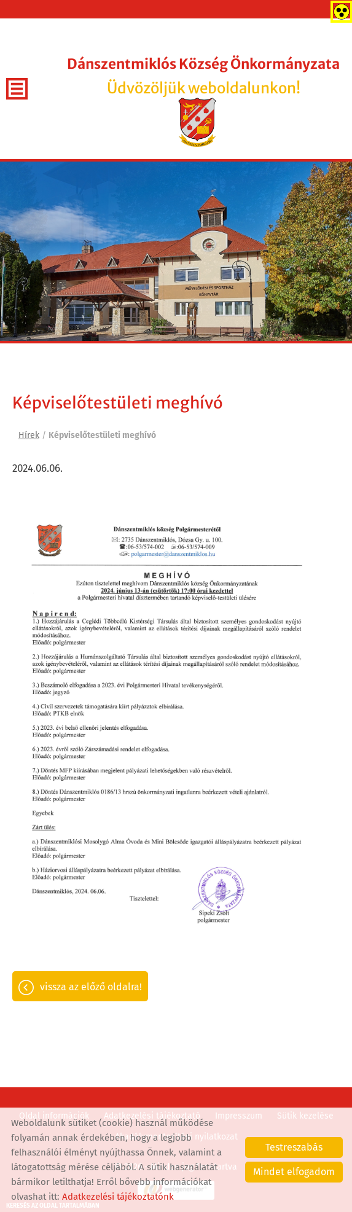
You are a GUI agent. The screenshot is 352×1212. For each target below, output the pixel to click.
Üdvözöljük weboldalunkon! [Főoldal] (203, 76)
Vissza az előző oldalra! (91, 987)
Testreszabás (294, 1147)
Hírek (28, 435)
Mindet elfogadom (294, 1172)
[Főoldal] (197, 122)
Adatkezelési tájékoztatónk (118, 1196)
